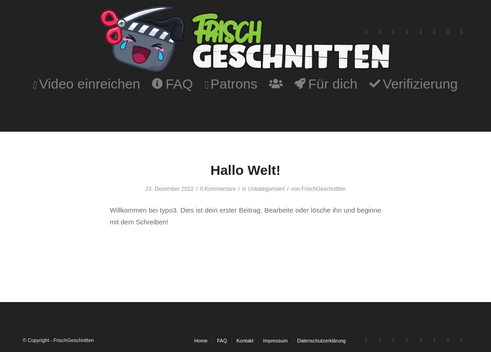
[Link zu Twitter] (434, 32)
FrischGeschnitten (323, 189)
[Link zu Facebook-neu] (448, 32)
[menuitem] (86, 84)
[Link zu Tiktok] (420, 32)
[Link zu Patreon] (461, 32)
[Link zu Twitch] (380, 32)
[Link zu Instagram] (393, 32)
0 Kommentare (218, 189)
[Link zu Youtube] (366, 32)
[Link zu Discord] (407, 32)
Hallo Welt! (245, 170)
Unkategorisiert (266, 189)
